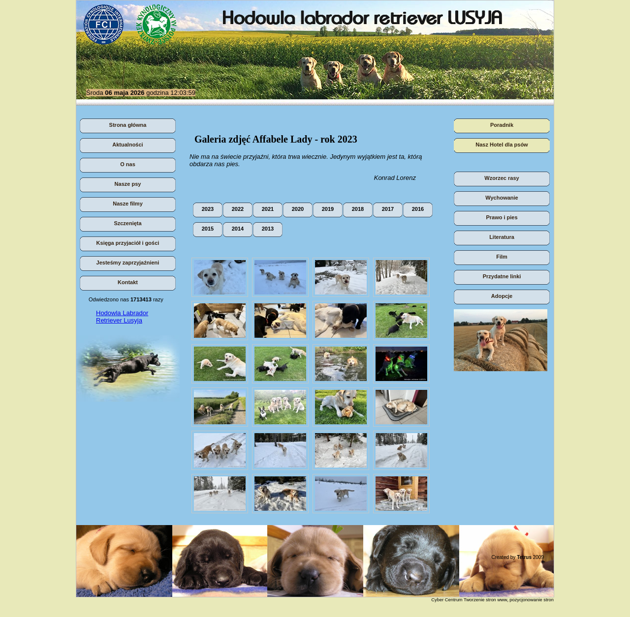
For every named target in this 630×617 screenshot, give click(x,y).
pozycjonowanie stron (531, 599)
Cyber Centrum (446, 599)
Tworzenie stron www (485, 599)
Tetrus (524, 557)
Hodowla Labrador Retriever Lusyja (122, 316)
